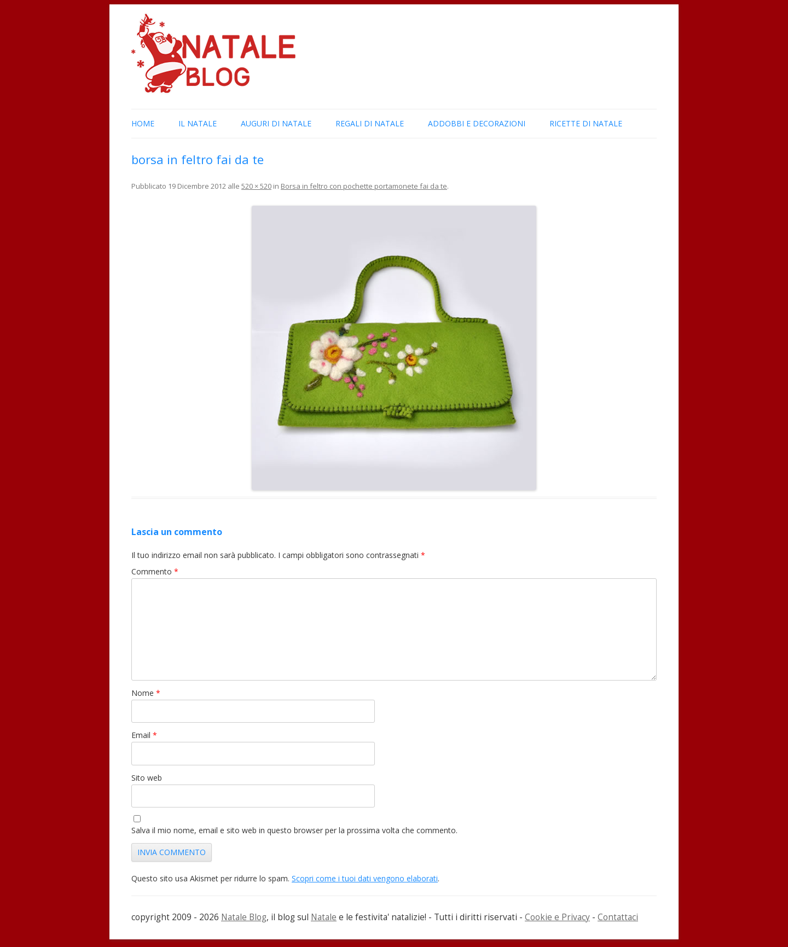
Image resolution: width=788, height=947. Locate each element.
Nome (145, 693)
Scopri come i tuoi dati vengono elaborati (365, 878)
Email (144, 735)
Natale (324, 917)
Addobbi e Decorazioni (476, 123)
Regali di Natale (369, 123)
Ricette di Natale (585, 123)
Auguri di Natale (276, 123)
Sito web (146, 777)
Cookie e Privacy (557, 917)
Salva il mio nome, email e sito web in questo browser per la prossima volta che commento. (294, 830)
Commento (154, 571)
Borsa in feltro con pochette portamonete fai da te (364, 186)
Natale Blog (243, 917)
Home (142, 123)
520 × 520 (256, 186)
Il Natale (197, 123)
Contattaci (618, 917)
